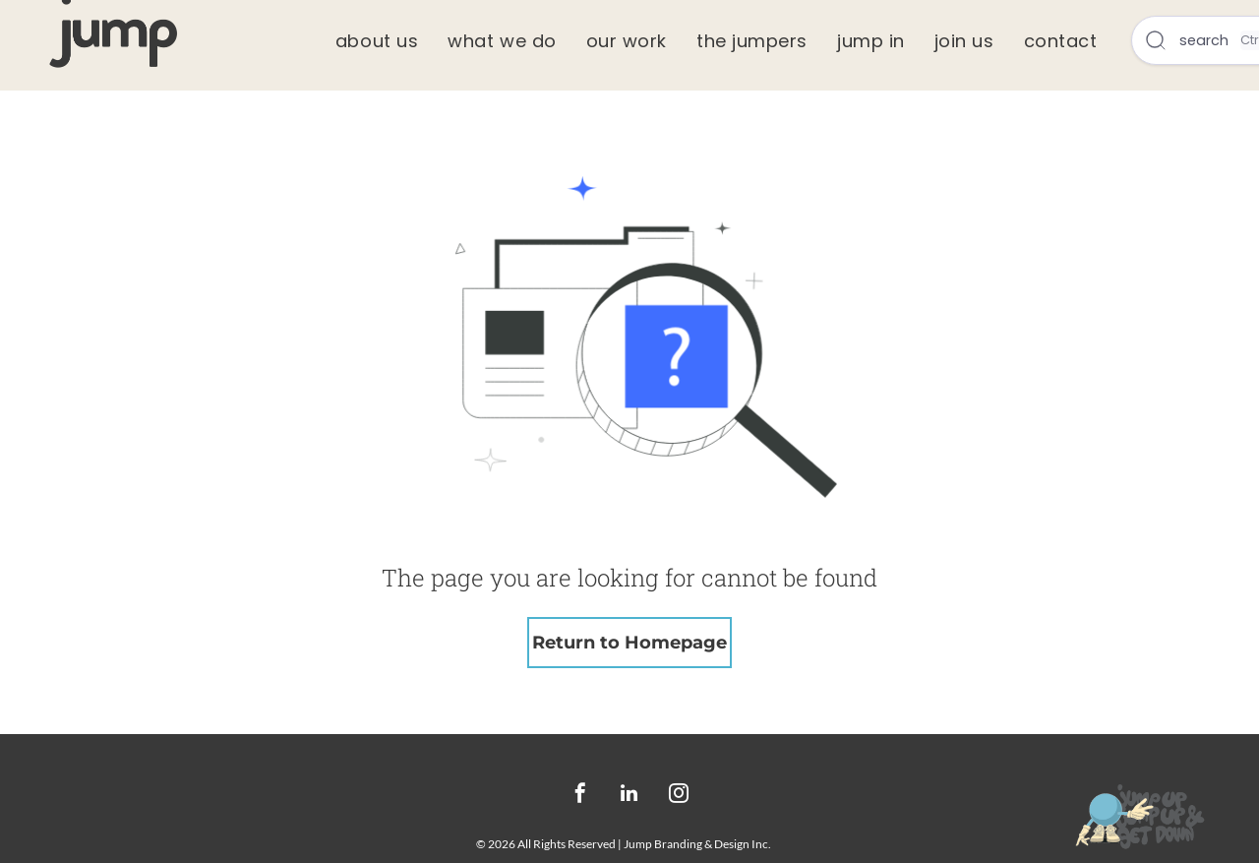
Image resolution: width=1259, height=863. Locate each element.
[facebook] (580, 795)
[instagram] (678, 795)
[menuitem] (377, 41)
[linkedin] (629, 795)
